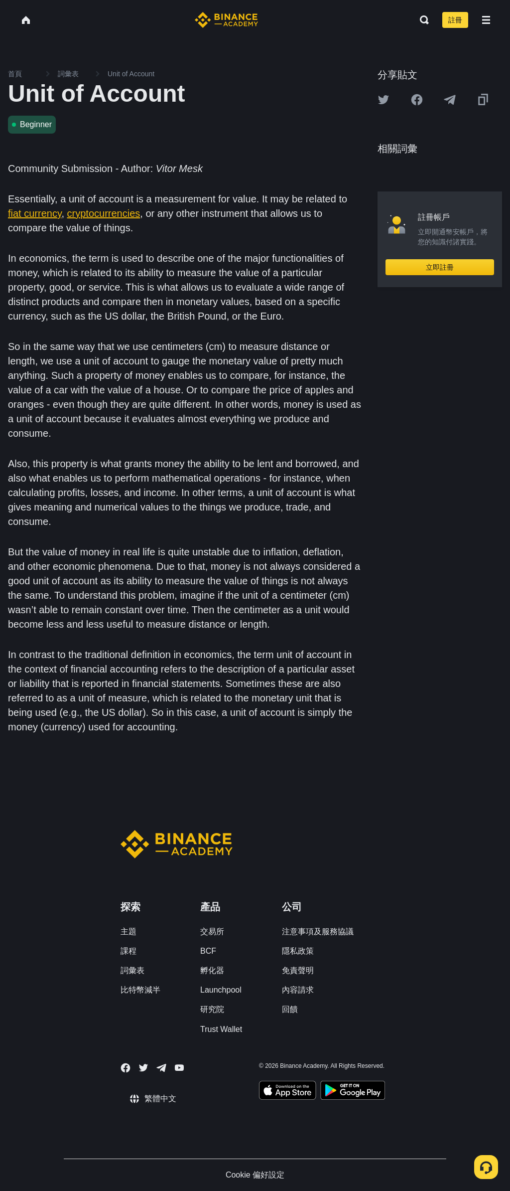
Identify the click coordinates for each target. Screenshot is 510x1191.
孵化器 (212, 970)
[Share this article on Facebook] (417, 100)
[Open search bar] (421, 20)
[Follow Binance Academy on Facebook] (125, 1068)
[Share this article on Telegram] (450, 100)
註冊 (455, 20)
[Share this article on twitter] (383, 100)
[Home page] (226, 20)
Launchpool (221, 990)
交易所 (212, 931)
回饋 (290, 1009)
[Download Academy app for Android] (352, 1092)
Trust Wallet (221, 1029)
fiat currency (34, 213)
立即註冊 (440, 267)
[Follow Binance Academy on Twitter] (143, 1068)
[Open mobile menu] (486, 20)
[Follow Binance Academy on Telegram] (161, 1067)
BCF (208, 951)
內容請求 (298, 990)
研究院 (212, 1009)
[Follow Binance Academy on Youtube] (179, 1067)
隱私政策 (298, 951)
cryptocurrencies (103, 213)
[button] (486, 20)
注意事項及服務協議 (318, 931)
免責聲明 (298, 970)
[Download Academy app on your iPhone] (287, 1092)
